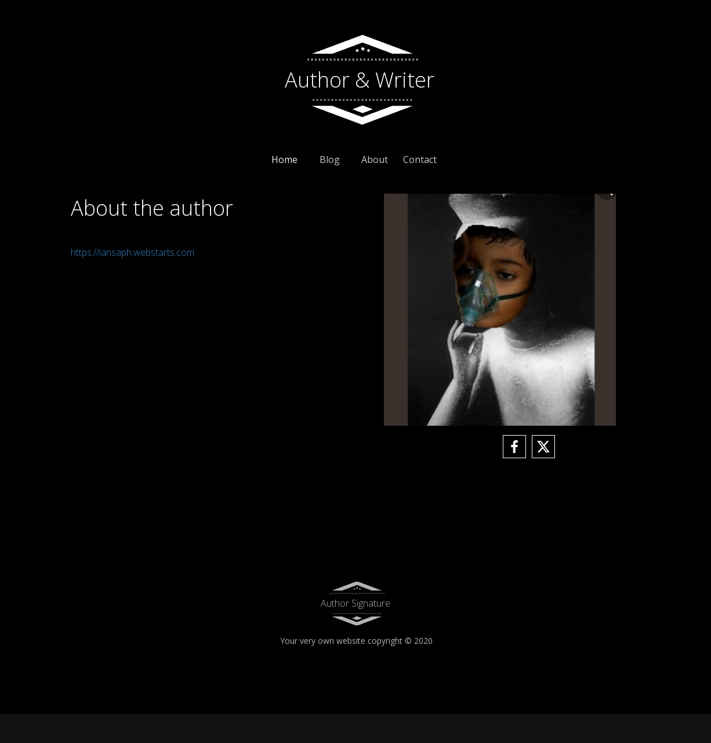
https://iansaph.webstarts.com (132, 252)
